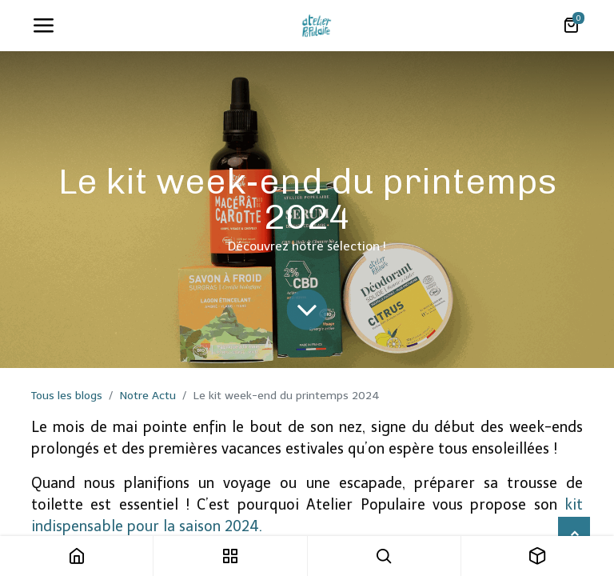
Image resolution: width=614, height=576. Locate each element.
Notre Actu (148, 395)
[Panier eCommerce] (571, 26)
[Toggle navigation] (43, 26)
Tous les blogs (66, 395)
